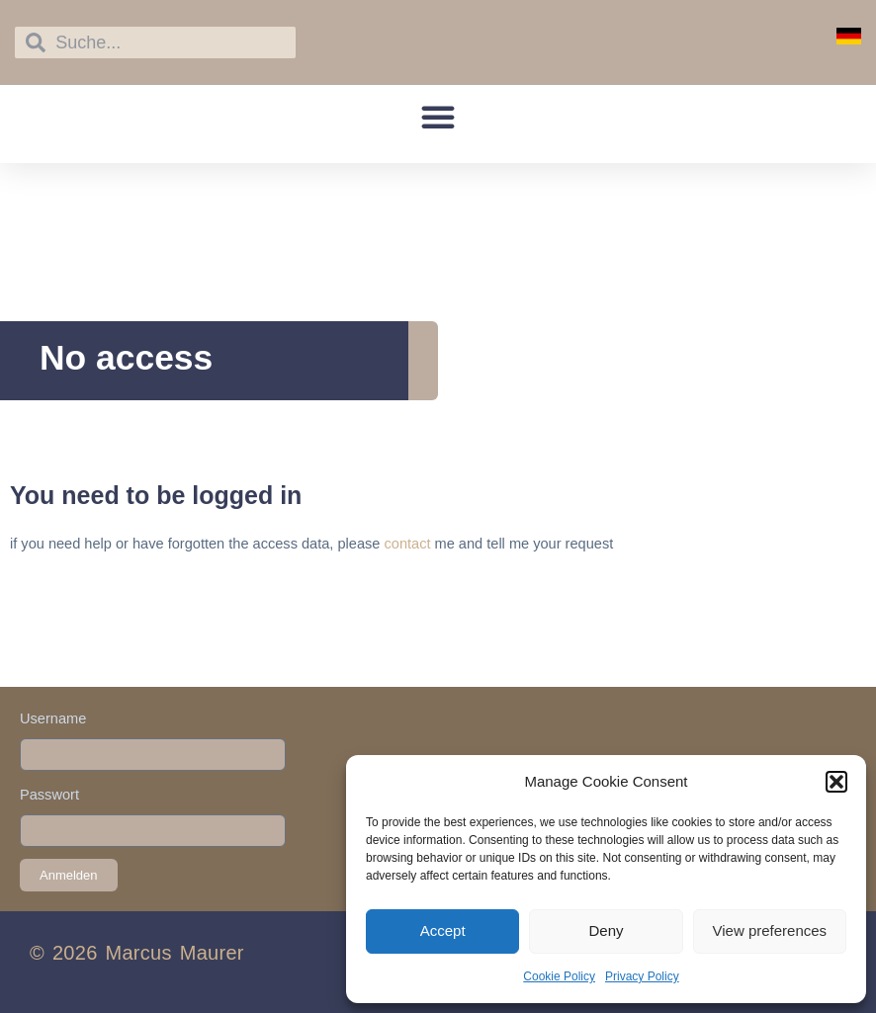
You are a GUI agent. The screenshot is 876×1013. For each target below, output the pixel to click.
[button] (836, 782)
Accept (443, 930)
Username (53, 718)
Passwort (49, 794)
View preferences (770, 930)
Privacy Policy (642, 976)
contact (407, 543)
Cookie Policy (559, 976)
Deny (605, 930)
